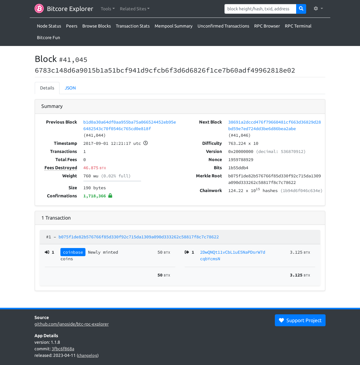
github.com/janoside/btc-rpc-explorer (71, 324)
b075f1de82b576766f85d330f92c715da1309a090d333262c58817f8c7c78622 (139, 237)
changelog (87, 355)
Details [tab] (47, 87)
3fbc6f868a (63, 348)
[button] (107, 9)
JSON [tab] (70, 87)
